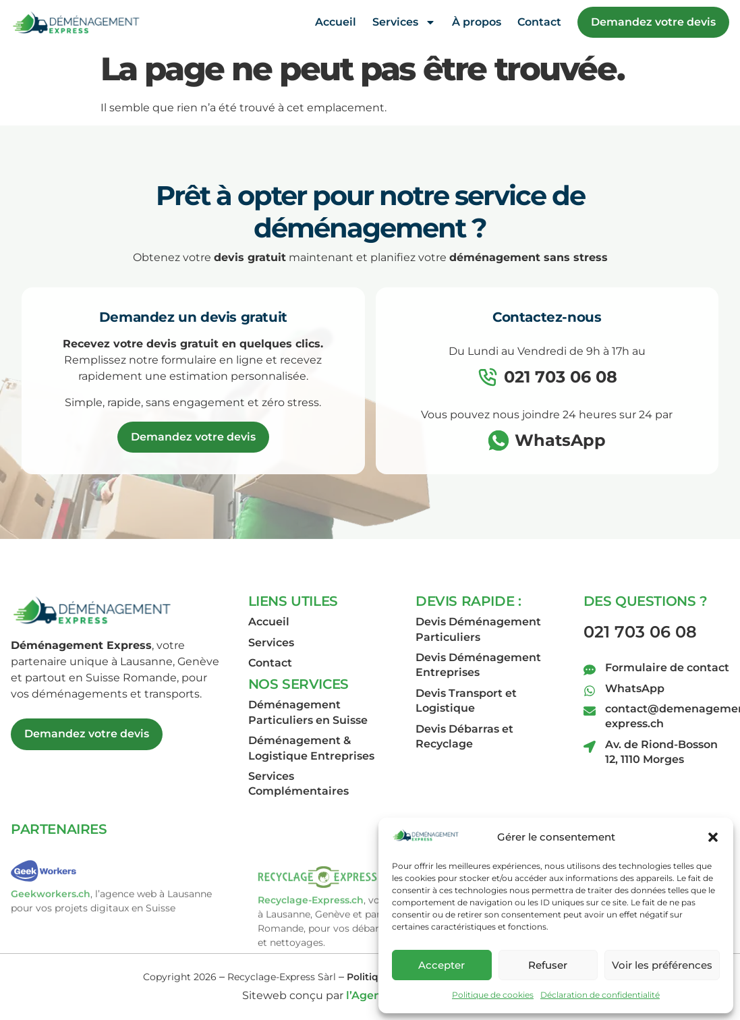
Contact (539, 20)
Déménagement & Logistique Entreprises (311, 748)
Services (404, 21)
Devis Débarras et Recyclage (464, 736)
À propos (476, 20)
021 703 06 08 (640, 632)
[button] (713, 837)
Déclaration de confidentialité (600, 995)
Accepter (441, 965)
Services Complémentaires (298, 783)
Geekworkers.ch (50, 922)
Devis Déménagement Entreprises (478, 665)
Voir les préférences (662, 965)
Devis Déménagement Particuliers (478, 629)
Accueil (335, 20)
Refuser (547, 965)
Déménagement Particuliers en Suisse (308, 712)
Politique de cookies (493, 995)
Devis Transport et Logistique (466, 700)
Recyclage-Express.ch (311, 943)
